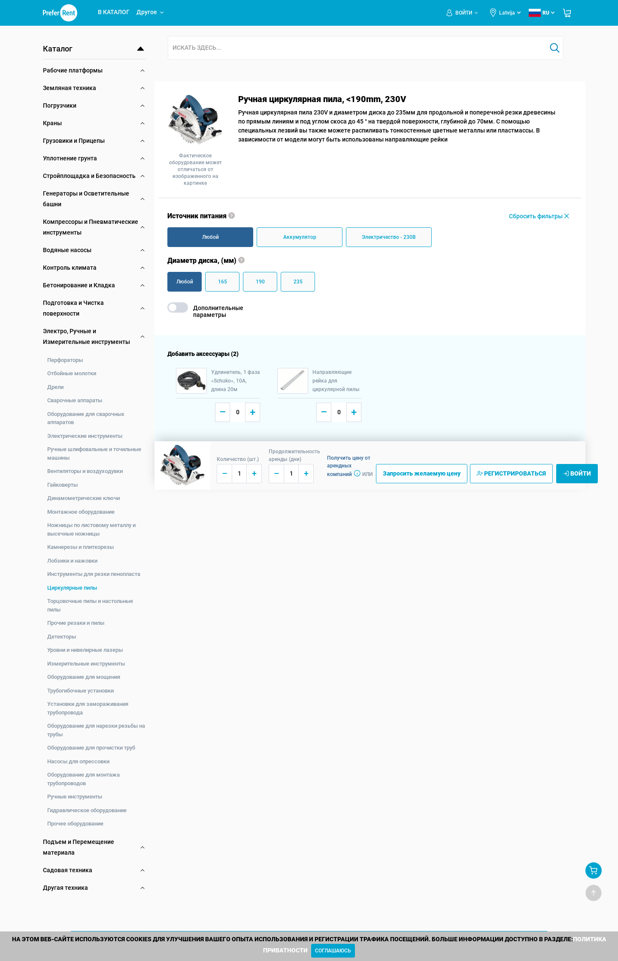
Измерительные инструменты (86, 663)
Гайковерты (62, 485)
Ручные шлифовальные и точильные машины (94, 453)
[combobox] (357, 48)
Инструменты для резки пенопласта (93, 574)
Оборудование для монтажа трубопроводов (83, 778)
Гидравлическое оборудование (87, 810)
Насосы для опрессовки (78, 761)
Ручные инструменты (74, 796)
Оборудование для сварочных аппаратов (85, 418)
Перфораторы (65, 360)
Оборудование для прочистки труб (91, 747)
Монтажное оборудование (81, 512)
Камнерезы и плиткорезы (80, 547)
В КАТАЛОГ (114, 12)
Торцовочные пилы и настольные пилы (90, 605)
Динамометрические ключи (83, 498)
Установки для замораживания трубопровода (87, 708)
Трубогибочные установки (80, 690)
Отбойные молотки (71, 373)
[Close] (333, 951)
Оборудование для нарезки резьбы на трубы (96, 730)
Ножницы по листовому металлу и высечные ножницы (91, 529)
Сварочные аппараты (74, 400)
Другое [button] (150, 12)
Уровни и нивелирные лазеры (85, 650)
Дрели (55, 387)
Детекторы (61, 636)
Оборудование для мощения (83, 677)
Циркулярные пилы (72, 587)
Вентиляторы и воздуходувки (85, 471)
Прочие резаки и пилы (75, 623)
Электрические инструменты (84, 436)
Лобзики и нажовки (72, 560)
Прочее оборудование (75, 823)
